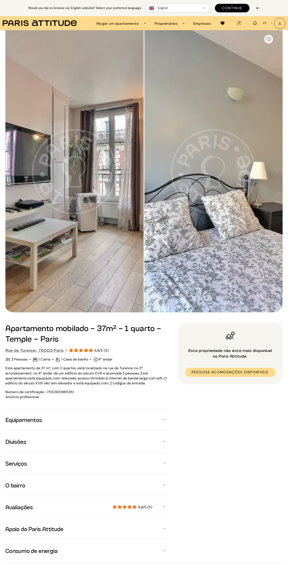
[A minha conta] (279, 23)
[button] (86, 419)
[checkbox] (268, 39)
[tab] (122, 23)
